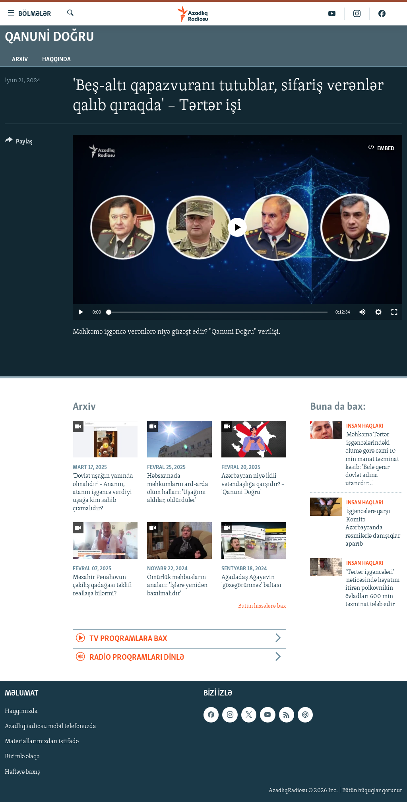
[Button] (19, 143)
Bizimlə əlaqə (22, 757)
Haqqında (56, 59)
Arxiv (20, 59)
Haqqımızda (21, 712)
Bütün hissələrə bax (262, 606)
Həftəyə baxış (22, 772)
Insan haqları (364, 426)
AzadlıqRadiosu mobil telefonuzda (50, 727)
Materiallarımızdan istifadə (42, 742)
